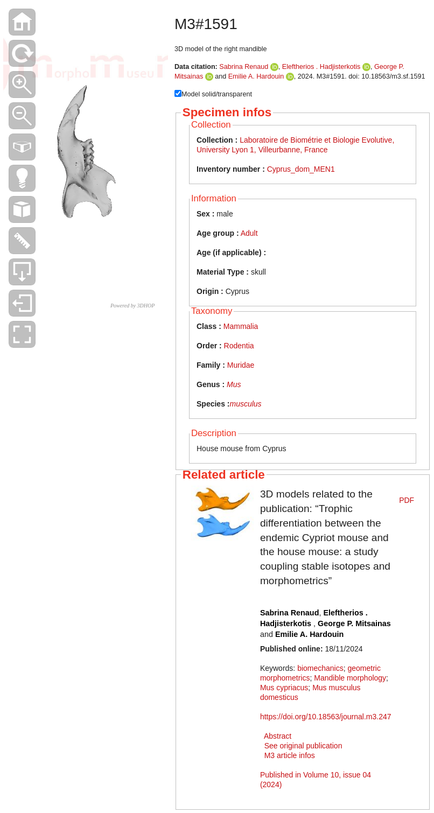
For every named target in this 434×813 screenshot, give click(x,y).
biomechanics (320, 668)
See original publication (303, 745)
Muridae (241, 365)
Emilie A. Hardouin (256, 76)
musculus (245, 404)
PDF (406, 500)
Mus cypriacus (284, 687)
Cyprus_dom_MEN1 (301, 169)
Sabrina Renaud (243, 67)
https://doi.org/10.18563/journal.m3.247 (325, 716)
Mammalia (240, 326)
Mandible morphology (350, 678)
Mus (234, 384)
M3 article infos (289, 755)
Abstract (277, 736)
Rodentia (239, 345)
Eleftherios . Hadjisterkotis (322, 67)
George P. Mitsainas (354, 623)
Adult (249, 233)
